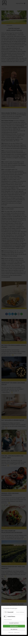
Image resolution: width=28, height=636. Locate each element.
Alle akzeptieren (14, 626)
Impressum (10, 632)
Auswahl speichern (14, 623)
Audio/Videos (11, 616)
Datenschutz (17, 632)
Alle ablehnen (14, 629)
